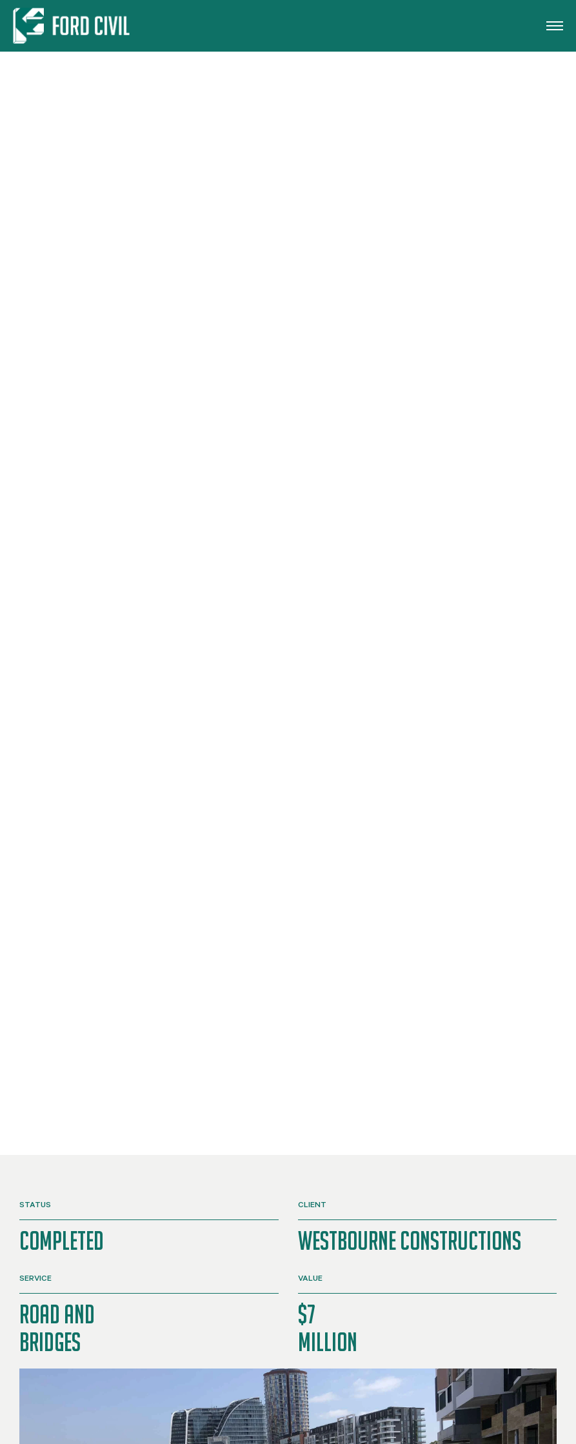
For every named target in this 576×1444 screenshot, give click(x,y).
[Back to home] (73, 26)
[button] (554, 26)
